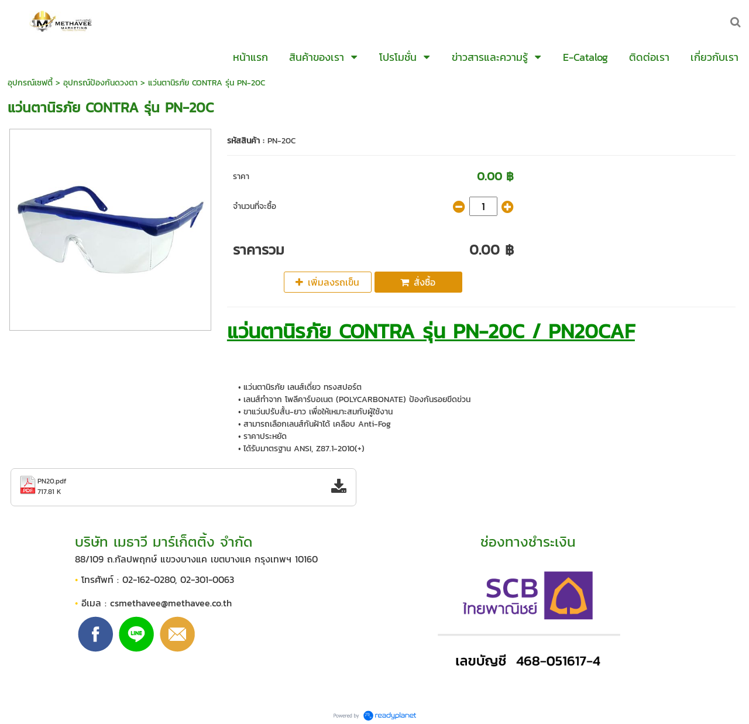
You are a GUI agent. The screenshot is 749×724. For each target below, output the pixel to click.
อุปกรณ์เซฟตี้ (30, 83)
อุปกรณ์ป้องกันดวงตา (100, 83)
